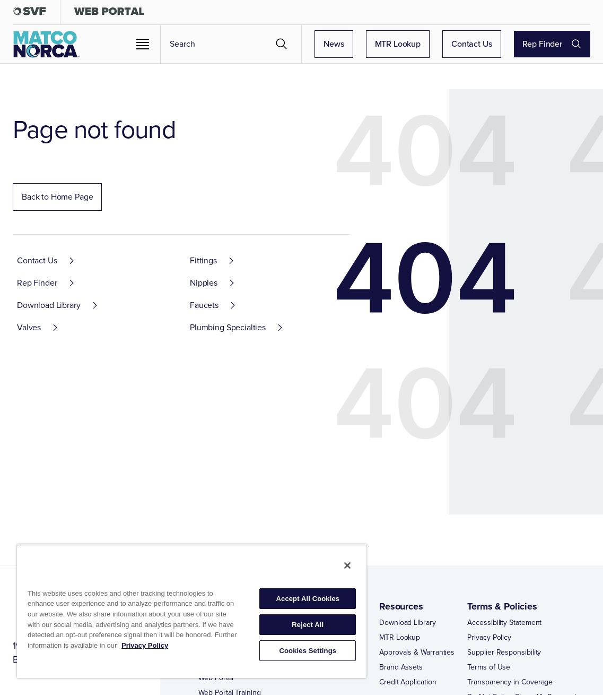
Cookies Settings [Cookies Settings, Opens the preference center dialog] (308, 651)
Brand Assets (401, 667)
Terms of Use (488, 667)
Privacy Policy (489, 637)
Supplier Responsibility (504, 652)
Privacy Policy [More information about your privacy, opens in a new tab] (144, 645)
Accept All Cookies (308, 599)
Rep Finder (562, 44)
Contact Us (491, 44)
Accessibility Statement (504, 622)
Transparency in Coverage (510, 682)
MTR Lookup (418, 44)
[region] (191, 611)
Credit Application (407, 682)
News (353, 44)
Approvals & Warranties (417, 652)
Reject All (308, 625)
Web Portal (215, 678)
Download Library (407, 622)
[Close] (347, 565)
